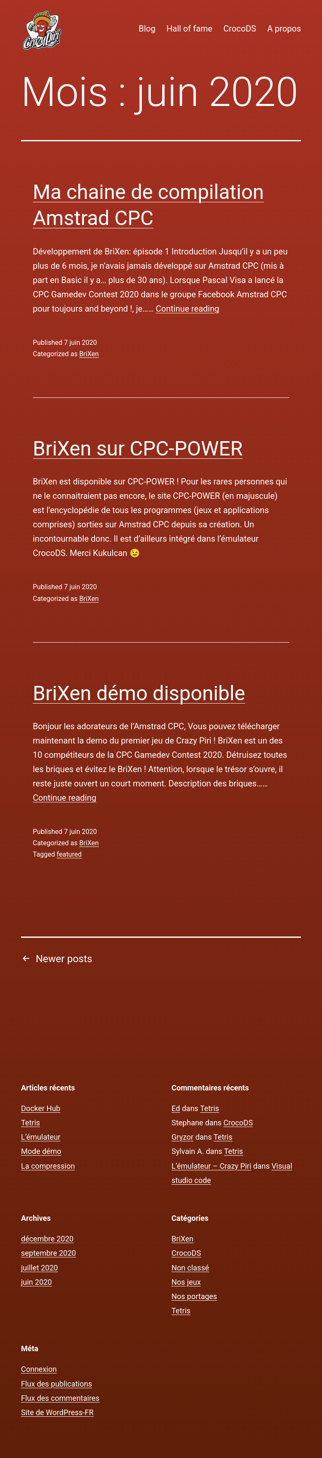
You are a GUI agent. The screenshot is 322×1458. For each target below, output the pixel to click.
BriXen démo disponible (139, 693)
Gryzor (182, 1137)
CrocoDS (240, 29)
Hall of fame (189, 29)
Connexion (39, 1369)
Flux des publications (56, 1383)
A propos (284, 29)
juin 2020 (36, 1282)
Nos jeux (186, 1282)
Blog (147, 29)
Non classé (190, 1267)
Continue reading (187, 309)
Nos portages (194, 1296)
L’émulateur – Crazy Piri (211, 1166)
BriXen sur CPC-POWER (138, 448)
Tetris (30, 1122)
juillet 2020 (39, 1267)
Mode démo (41, 1151)
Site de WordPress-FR (57, 1412)
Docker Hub (40, 1108)
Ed (176, 1108)
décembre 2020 (47, 1238)
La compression (48, 1166)
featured (69, 854)
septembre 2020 (48, 1253)
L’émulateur (41, 1137)
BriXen (88, 354)
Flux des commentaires (60, 1398)
